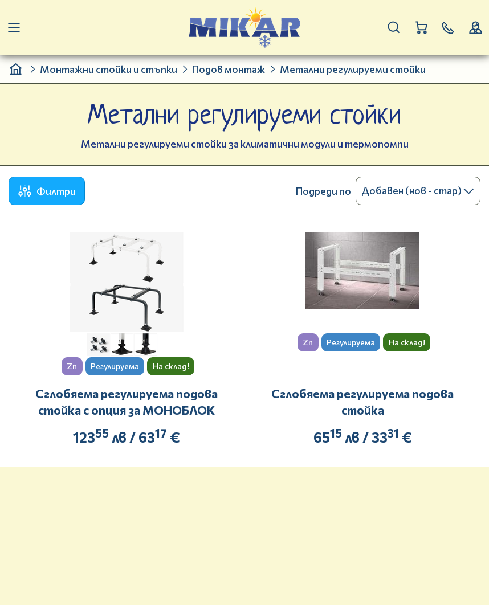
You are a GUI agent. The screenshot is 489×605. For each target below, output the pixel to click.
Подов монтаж (228, 69)
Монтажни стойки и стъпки (108, 69)
